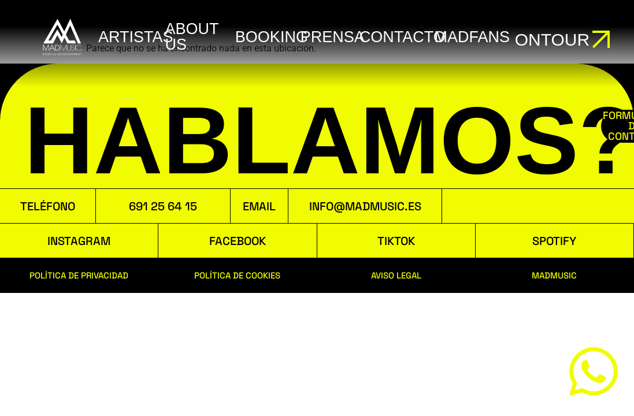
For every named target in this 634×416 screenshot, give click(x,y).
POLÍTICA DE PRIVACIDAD (78, 275)
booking (271, 37)
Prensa (333, 37)
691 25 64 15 (163, 206)
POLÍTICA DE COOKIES (237, 275)
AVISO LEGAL (396, 275)
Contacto (402, 37)
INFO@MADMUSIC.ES (365, 206)
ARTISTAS (135, 37)
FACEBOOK (237, 240)
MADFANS (472, 37)
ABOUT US (191, 36)
